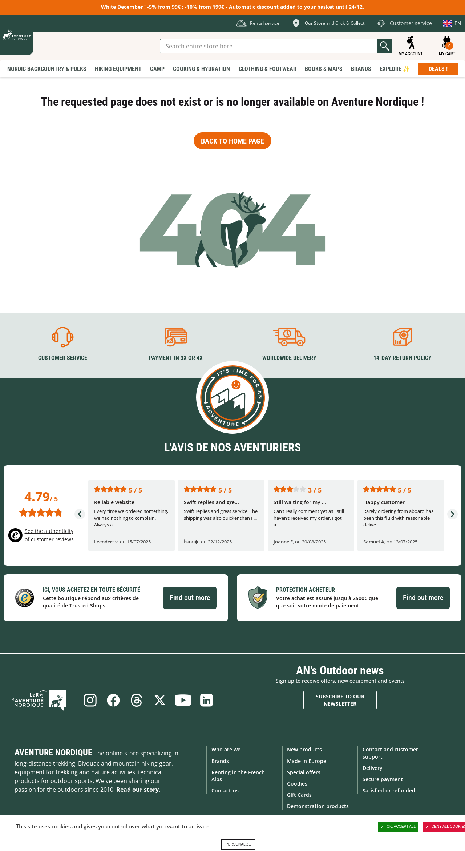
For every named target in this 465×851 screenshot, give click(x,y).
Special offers (303, 771)
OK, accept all (398, 826)
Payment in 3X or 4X (176, 357)
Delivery (373, 767)
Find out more (190, 597)
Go (384, 46)
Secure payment (383, 778)
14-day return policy (402, 357)
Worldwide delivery (289, 357)
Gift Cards (299, 794)
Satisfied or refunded (389, 790)
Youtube (184, 700)
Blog (44, 700)
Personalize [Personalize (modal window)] (238, 844)
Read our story (137, 790)
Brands (220, 760)
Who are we (225, 749)
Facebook (112, 700)
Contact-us (225, 790)
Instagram (88, 700)
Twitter (160, 700)
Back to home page (232, 141)
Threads (136, 700)
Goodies (297, 783)
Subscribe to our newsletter (340, 700)
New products (304, 749)
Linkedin (208, 700)
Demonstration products (318, 806)
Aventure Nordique (53, 752)
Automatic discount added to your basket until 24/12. (296, 6)
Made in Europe (306, 760)
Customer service (62, 357)
